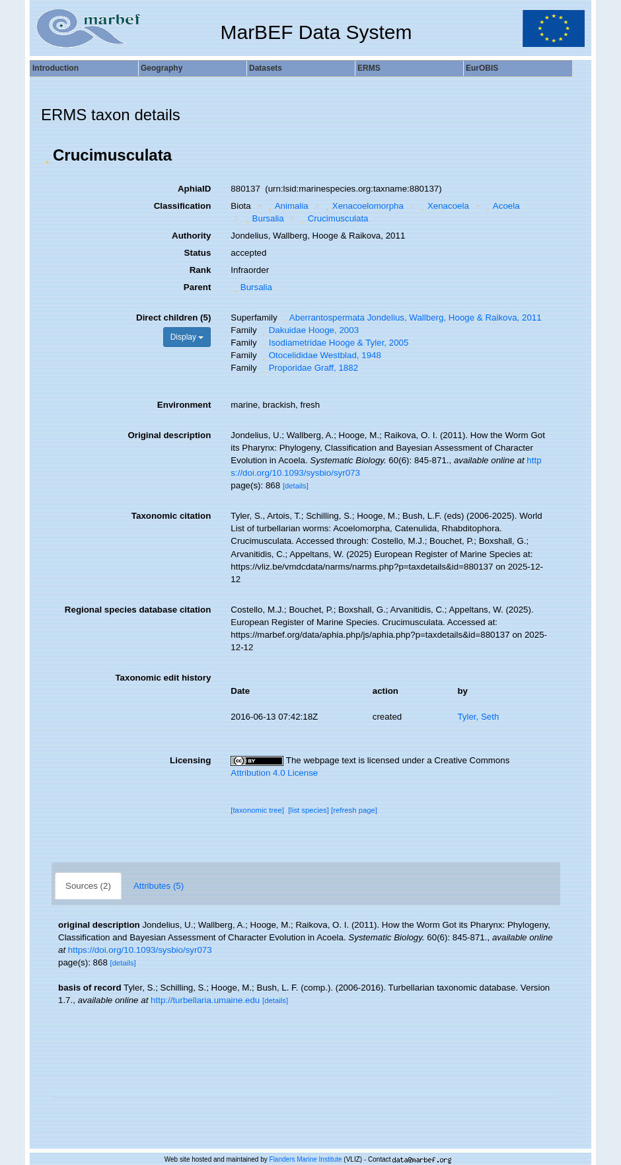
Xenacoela (443, 206)
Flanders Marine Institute (306, 1159)
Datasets (265, 68)
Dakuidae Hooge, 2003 (309, 330)
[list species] (308, 810)
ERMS (369, 68)
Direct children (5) (173, 317)
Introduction (55, 68)
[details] (296, 486)
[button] (47, 155)
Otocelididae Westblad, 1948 (320, 355)
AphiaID (194, 189)
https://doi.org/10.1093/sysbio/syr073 (140, 950)
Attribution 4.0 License (274, 773)
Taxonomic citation (171, 516)
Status (197, 253)
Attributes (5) (158, 886)
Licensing (190, 760)
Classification (182, 206)
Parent (197, 287)
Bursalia (263, 218)
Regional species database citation (138, 610)
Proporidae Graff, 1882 (308, 368)
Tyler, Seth (478, 717)
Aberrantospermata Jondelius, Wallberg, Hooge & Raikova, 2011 (410, 317)
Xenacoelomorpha (363, 206)
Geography (161, 68)
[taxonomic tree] (257, 810)
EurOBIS (482, 68)
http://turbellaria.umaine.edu (205, 1000)
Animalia (287, 206)
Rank (200, 270)
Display (187, 337)
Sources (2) (88, 886)
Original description (169, 435)
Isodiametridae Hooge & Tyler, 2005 (333, 343)
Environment (184, 405)
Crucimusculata (333, 218)
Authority (191, 236)
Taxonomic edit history (163, 678)
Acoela (501, 206)
